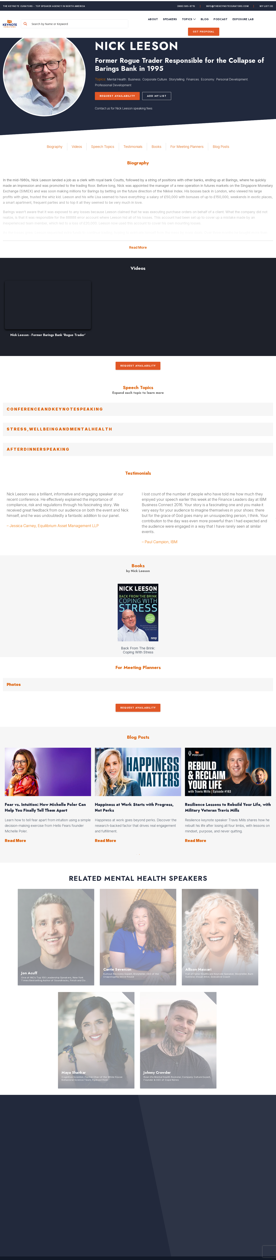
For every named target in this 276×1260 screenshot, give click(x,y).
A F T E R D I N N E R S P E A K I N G (38, 449)
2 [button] (139, 853)
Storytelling (176, 79)
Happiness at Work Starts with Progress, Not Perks (134, 807)
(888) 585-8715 (186, 5)
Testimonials (132, 147)
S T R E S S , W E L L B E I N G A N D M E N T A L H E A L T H (59, 429)
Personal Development (232, 79)
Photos (14, 684)
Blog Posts (221, 147)
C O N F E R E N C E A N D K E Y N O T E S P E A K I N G (55, 409)
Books (156, 147)
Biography (54, 147)
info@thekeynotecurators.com (227, 5)
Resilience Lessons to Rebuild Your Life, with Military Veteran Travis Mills (228, 807)
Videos (77, 147)
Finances (192, 79)
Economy (207, 79)
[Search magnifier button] (35, 22)
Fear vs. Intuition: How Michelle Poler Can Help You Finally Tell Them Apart (45, 807)
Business (134, 79)
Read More (138, 247)
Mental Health (116, 79)
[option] (48, 311)
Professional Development (113, 85)
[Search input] (83, 22)
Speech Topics (102, 147)
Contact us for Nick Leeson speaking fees (123, 108)
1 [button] (137, 853)
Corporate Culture (154, 79)
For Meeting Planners (187, 147)
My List (266, 5)
